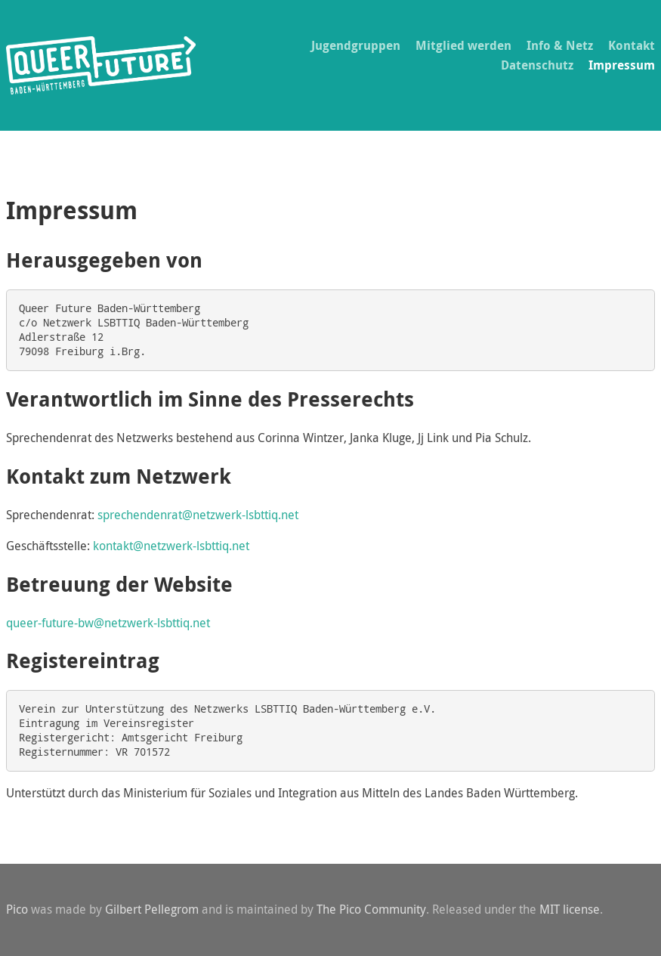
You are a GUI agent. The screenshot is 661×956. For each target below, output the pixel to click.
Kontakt (631, 45)
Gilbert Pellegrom (152, 909)
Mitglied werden (463, 45)
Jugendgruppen (355, 45)
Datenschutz (537, 65)
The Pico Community (371, 909)
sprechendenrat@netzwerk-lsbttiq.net (197, 514)
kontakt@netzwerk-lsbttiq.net (171, 545)
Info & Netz (560, 45)
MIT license (569, 909)
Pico (17, 909)
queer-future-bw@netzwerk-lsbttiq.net (108, 622)
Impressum (621, 65)
